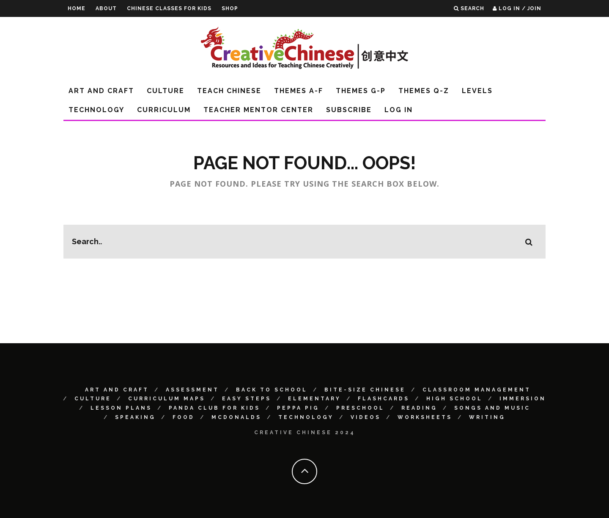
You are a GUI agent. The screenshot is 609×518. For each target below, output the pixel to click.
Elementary (314, 399)
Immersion (522, 399)
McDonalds (236, 417)
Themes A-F (298, 91)
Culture (165, 91)
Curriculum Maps (166, 399)
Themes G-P (361, 91)
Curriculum (164, 110)
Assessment (192, 390)
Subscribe (349, 110)
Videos (366, 417)
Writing (487, 417)
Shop (230, 8)
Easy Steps (246, 399)
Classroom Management (476, 390)
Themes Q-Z (423, 91)
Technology (96, 110)
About (106, 8)
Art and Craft (101, 91)
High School (454, 399)
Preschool (360, 408)
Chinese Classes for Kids (169, 8)
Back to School (271, 390)
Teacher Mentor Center (258, 110)
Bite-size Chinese (365, 390)
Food (184, 417)
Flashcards (383, 399)
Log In (398, 110)
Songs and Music (492, 408)
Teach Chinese (229, 91)
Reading (419, 408)
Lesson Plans (121, 408)
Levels (477, 91)
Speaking (135, 417)
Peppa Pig (298, 408)
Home (76, 8)
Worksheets (425, 417)
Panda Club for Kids (214, 408)
